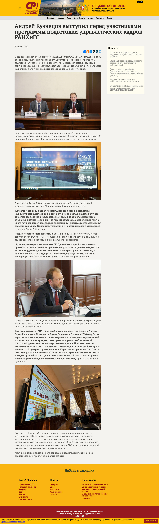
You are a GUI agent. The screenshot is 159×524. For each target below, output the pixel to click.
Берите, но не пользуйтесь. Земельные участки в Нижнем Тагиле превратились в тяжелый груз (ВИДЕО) (125, 72)
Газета (90, 18)
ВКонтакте (23, 497)
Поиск (109, 18)
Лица (69, 18)
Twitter (22, 494)
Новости (60, 18)
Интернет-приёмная (27, 487)
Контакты (99, 18)
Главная (50, 18)
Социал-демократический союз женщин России (94, 495)
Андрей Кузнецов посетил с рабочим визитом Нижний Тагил (123, 81)
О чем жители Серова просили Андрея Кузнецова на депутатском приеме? (125, 54)
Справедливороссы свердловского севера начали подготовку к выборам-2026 (125, 63)
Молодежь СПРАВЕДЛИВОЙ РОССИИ (93, 490)
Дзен (21, 492)
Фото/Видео (79, 18)
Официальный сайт (26, 484)
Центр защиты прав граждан (94, 487)
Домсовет (86, 498)
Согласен (151, 521)
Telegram (22, 489)
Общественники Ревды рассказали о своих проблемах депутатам (125, 88)
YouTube (53, 494)
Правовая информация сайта (13, 522)
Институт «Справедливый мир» (95, 484)
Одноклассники (25, 499)
